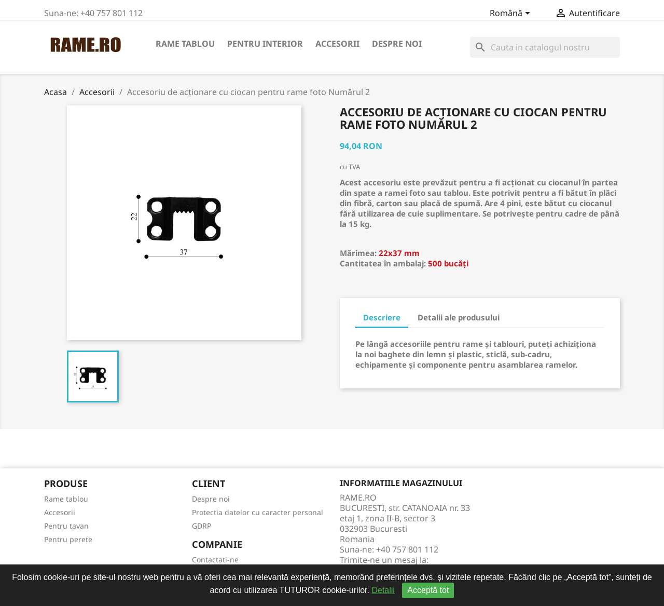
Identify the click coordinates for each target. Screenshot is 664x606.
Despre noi (397, 43)
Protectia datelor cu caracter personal (257, 512)
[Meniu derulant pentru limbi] (512, 14)
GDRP (201, 526)
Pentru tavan (66, 526)
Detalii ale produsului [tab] (459, 317)
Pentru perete (68, 539)
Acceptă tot (428, 590)
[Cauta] (545, 47)
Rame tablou (185, 43)
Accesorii (337, 43)
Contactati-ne (215, 559)
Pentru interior (265, 43)
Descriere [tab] (381, 317)
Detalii (382, 590)
